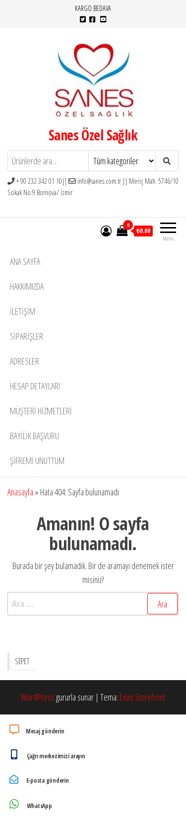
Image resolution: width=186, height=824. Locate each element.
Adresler (24, 361)
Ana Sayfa (25, 261)
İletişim (22, 311)
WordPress (38, 697)
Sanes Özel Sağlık (93, 134)
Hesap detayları (35, 386)
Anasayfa (20, 492)
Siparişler (26, 336)
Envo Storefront (142, 697)
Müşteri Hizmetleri (41, 411)
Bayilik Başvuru (34, 436)
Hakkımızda (27, 286)
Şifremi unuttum (37, 461)
